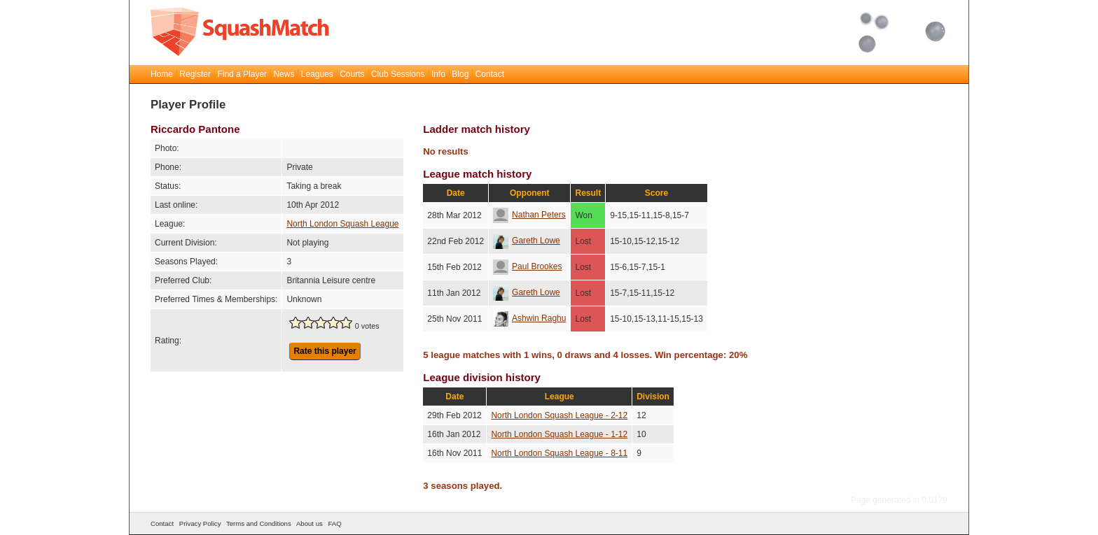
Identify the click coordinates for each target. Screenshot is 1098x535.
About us (309, 523)
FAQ (334, 523)
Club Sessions (398, 74)
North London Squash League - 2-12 (559, 415)
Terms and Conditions (258, 523)
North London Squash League (342, 224)
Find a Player (242, 74)
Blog (460, 74)
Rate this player (324, 351)
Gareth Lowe (526, 240)
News (283, 74)
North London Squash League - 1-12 (559, 434)
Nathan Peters (529, 215)
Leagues (317, 74)
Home (162, 74)
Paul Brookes (527, 266)
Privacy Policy (200, 523)
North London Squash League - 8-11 (559, 453)
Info (438, 74)
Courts (352, 74)
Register (195, 74)
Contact (489, 74)
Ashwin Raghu (529, 318)
